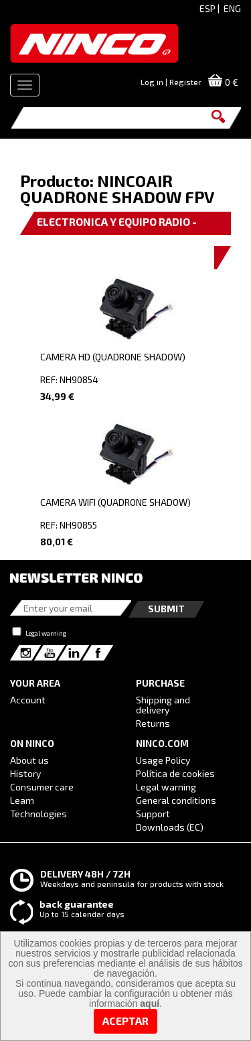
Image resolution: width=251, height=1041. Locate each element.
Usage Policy (163, 760)
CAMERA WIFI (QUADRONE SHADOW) (115, 502)
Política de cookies (175, 773)
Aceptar (125, 1020)
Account (28, 699)
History (25, 773)
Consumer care (42, 786)
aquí (149, 1003)
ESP (207, 8)
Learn (22, 800)
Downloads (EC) (169, 827)
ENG (232, 8)
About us (29, 760)
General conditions (176, 800)
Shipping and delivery (163, 704)
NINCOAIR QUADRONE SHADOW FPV (117, 188)
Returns (153, 723)
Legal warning (45, 633)
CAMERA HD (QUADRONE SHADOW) (112, 356)
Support (153, 813)
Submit (166, 608)
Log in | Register (171, 81)
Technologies (38, 813)
